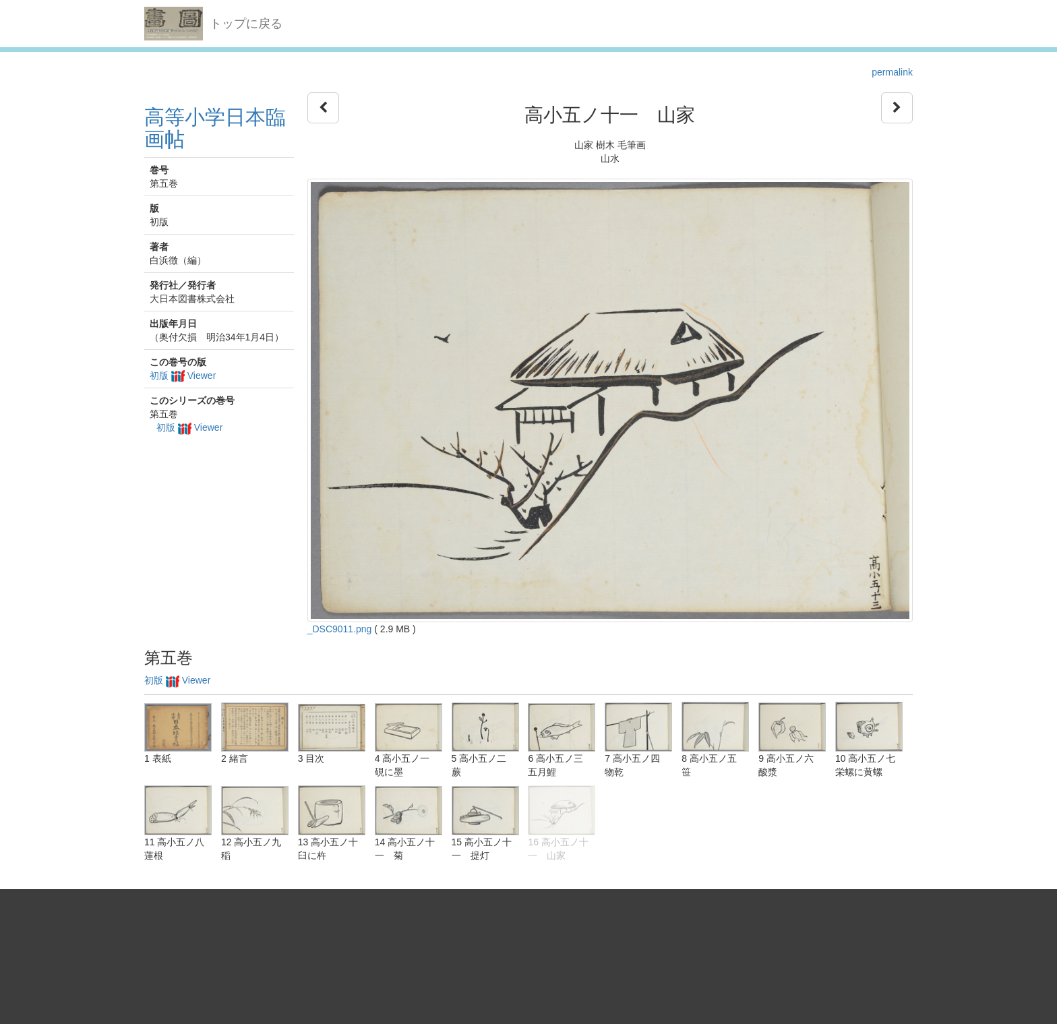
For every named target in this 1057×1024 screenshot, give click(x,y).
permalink (892, 72)
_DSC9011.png (339, 629)
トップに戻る (246, 23)
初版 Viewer (183, 375)
